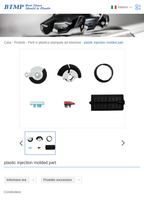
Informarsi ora (21, 180)
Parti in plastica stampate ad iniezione (54, 42)
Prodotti (19, 42)
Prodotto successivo (62, 180)
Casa (7, 42)
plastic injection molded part (103, 42)
